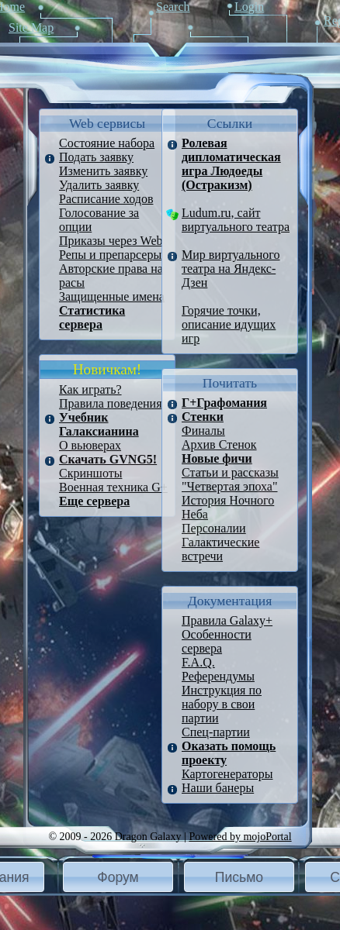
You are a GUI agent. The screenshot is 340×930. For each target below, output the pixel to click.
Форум (117, 877)
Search (173, 6)
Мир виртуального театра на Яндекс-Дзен (231, 268)
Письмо (239, 877)
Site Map (31, 27)
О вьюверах (90, 445)
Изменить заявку (103, 170)
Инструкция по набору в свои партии (222, 704)
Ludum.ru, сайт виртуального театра (236, 219)
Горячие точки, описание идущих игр (229, 324)
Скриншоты (90, 473)
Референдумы (218, 676)
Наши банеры (218, 787)
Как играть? (90, 389)
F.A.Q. (198, 662)
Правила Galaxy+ (227, 620)
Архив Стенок (219, 444)
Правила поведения (110, 403)
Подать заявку (96, 157)
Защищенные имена (112, 296)
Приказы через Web (111, 240)
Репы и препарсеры (110, 254)
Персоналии (214, 528)
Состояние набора (106, 143)
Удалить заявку (99, 184)
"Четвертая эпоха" (229, 486)
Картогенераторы (227, 773)
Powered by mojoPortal (240, 836)
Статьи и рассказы (230, 472)
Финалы (203, 430)
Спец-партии (216, 732)
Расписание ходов (106, 198)
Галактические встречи (220, 549)
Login (249, 6)
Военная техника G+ (113, 487)
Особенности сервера (217, 641)
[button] (118, 877)
